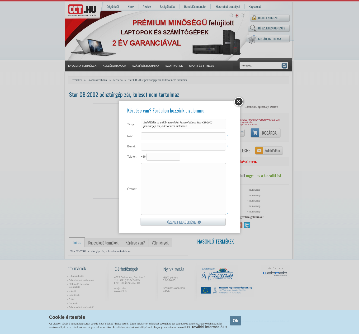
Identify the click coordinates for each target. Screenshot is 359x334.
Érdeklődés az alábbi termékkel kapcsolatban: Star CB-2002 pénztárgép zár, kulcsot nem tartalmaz (183, 124)
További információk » (209, 327)
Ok (235, 320)
